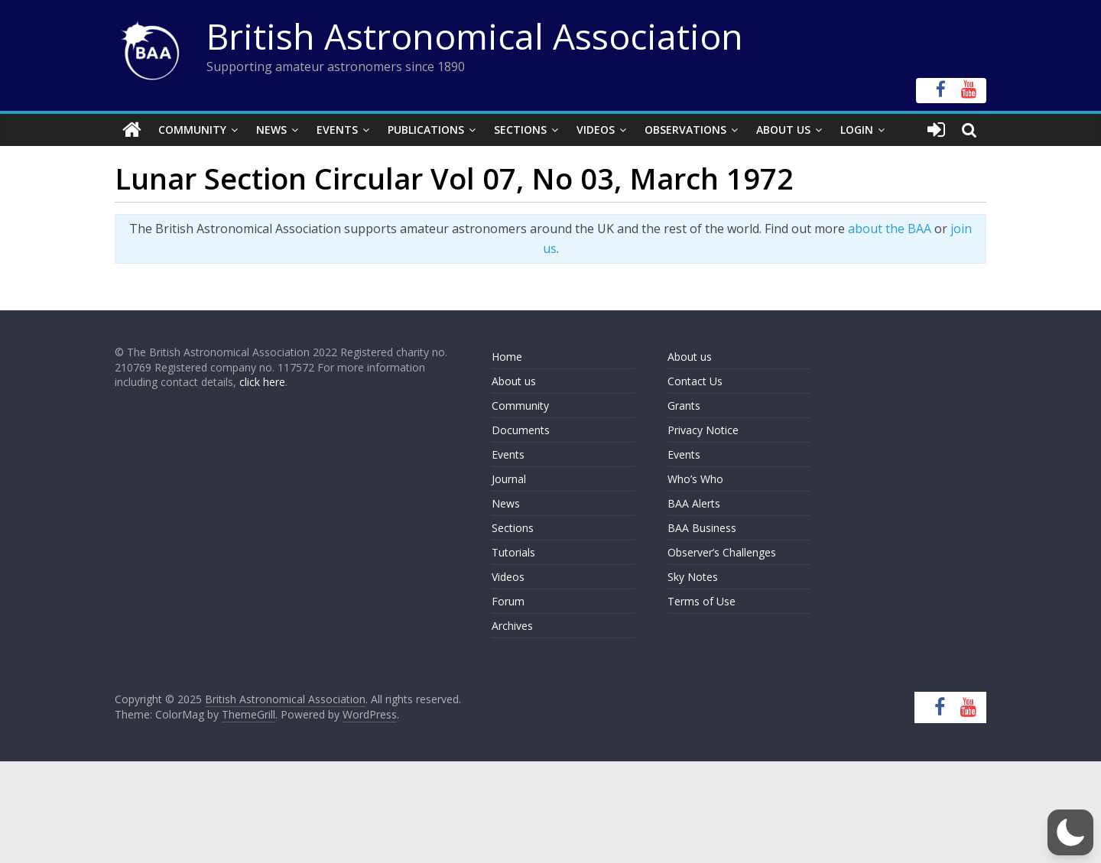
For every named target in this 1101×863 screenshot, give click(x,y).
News (271, 129)
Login (856, 129)
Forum (508, 601)
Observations (685, 129)
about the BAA (889, 228)
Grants (683, 405)
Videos (595, 129)
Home (507, 356)
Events (337, 129)
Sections (520, 129)
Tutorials (513, 552)
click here (262, 382)
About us (514, 381)
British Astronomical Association (474, 36)
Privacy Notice (703, 430)
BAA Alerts (693, 503)
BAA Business (701, 528)
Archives (512, 625)
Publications (426, 129)
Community (192, 129)
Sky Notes (692, 576)
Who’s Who (695, 479)
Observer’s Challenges (721, 552)
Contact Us (695, 381)
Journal (509, 479)
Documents (521, 430)
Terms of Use (701, 601)
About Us (783, 129)
